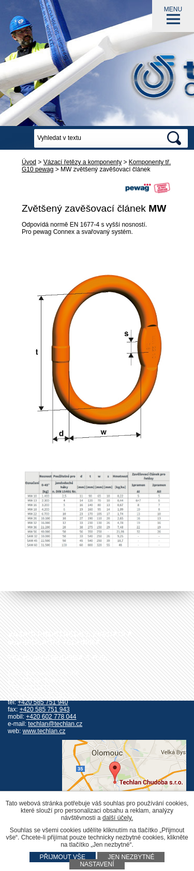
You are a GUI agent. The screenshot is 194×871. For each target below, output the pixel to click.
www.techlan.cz (44, 731)
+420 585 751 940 (43, 702)
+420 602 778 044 (51, 716)
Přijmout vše (62, 857)
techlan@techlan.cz (55, 723)
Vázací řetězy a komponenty (82, 162)
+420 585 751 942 (53, 695)
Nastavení (97, 864)
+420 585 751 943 (45, 709)
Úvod (29, 162)
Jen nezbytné (131, 857)
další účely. (117, 817)
